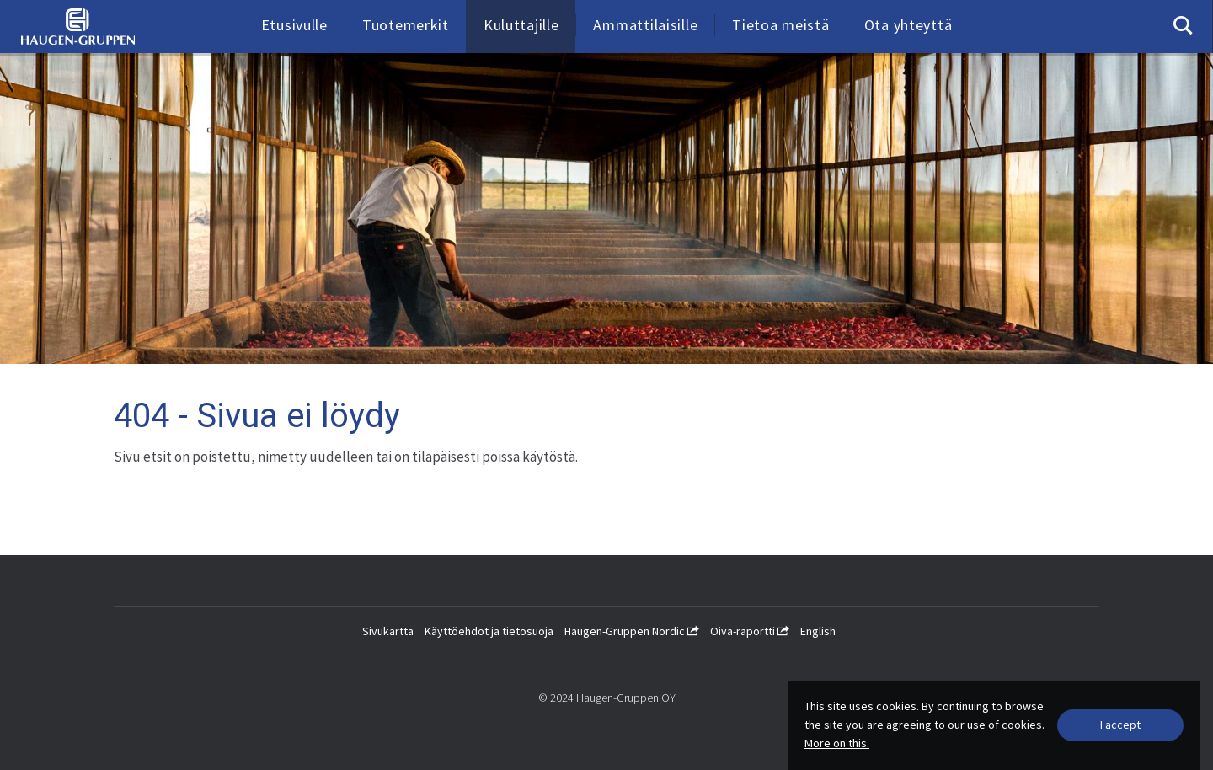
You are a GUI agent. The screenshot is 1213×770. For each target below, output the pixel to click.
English (818, 631)
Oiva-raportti (749, 631)
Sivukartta (388, 631)
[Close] (1120, 725)
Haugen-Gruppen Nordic (631, 631)
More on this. (836, 743)
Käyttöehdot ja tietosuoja (489, 631)
